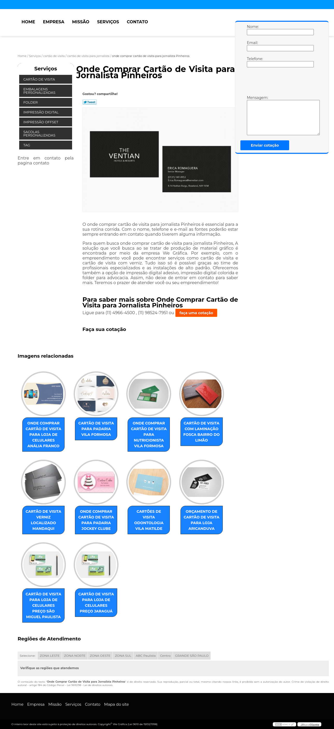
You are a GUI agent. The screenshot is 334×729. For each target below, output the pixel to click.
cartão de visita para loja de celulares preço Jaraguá (96, 602)
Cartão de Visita (39, 79)
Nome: (252, 29)
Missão (80, 21)
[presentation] (279, 83)
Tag (27, 145)
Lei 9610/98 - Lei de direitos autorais (90, 685)
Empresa (53, 21)
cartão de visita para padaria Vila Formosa (96, 429)
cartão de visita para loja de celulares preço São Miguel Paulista (43, 605)
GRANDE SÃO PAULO (191, 656)
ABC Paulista (146, 656)
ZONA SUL (123, 656)
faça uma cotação (196, 313)
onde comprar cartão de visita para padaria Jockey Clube (96, 520)
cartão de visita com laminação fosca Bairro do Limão (201, 432)
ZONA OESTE (100, 656)
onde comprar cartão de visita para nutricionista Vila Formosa (149, 434)
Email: (252, 45)
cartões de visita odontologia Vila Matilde (148, 520)
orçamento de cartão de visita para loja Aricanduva (201, 520)
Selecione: (27, 656)
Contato (137, 21)
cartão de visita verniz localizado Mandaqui (43, 520)
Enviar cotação (265, 145)
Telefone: (252, 61)
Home (28, 21)
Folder (31, 102)
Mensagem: (252, 115)
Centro (165, 656)
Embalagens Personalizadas (39, 91)
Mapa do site (116, 704)
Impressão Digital (41, 112)
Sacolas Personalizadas (39, 133)
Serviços (108, 21)
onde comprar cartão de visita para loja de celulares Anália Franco (43, 434)
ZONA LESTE (50, 656)
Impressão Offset (41, 122)
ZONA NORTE (75, 656)
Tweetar (89, 102)
